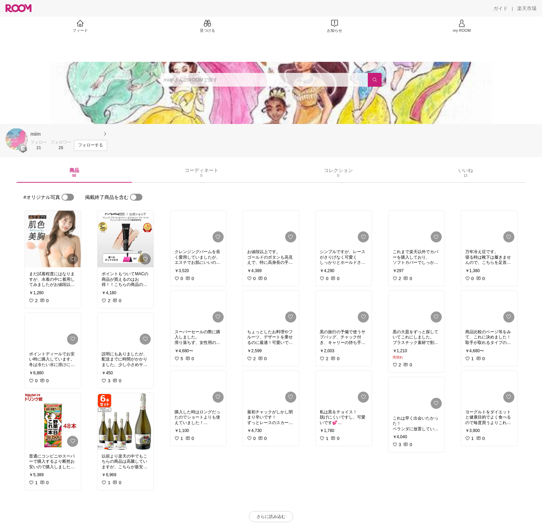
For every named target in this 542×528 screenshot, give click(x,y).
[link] (53, 239)
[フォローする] (90, 145)
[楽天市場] (526, 8)
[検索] (375, 80)
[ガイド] (500, 8)
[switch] (68, 197)
